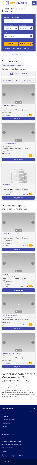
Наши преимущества (8, 420)
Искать (11, 43)
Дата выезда (22, 25)
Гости (5, 33)
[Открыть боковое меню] (34, 3)
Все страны (4, 438)
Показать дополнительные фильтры (16, 48)
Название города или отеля (12, 17)
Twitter (31, 412)
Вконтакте (32, 408)
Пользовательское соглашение (11, 444)
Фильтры (27, 80)
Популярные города (7, 434)
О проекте (4, 416)
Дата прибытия (8, 25)
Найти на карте (26, 43)
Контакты (4, 426)
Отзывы (3, 451)
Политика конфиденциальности (11, 441)
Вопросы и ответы (7, 448)
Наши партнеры (6, 423)
